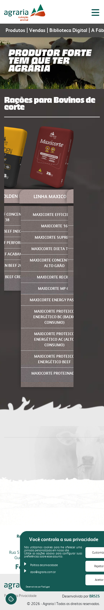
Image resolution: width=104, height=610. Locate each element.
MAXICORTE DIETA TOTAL (54, 249)
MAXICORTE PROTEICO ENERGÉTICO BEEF (54, 359)
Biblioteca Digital (68, 30)
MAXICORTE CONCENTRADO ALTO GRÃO (54, 263)
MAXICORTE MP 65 (54, 288)
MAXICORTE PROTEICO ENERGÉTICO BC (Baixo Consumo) (54, 317)
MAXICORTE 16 (54, 226)
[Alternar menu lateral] (95, 12)
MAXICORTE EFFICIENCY (54, 214)
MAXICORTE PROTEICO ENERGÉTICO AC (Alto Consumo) (54, 339)
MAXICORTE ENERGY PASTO (54, 300)
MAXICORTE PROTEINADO (54, 373)
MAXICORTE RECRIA (54, 277)
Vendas (37, 30)
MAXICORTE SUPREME (54, 237)
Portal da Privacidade (20, 595)
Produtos (15, 30)
